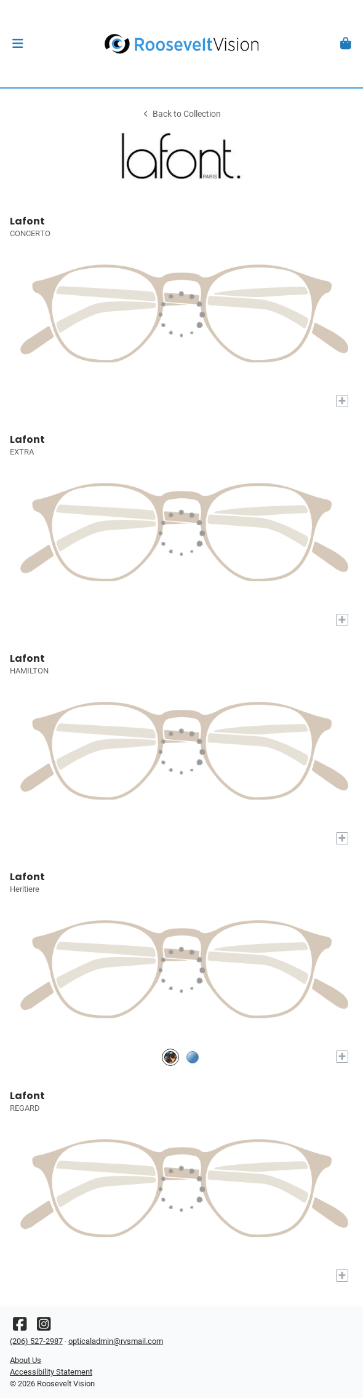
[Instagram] (44, 1327)
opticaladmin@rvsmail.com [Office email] (115, 1341)
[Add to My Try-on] (342, 401)
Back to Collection (181, 114)
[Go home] (181, 43)
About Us (25, 1360)
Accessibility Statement (51, 1371)
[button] (17, 43)
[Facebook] (20, 1327)
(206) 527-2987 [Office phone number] (36, 1341)
